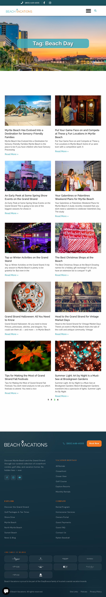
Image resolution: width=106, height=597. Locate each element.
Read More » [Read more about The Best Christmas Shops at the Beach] (62, 275)
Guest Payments (63, 522)
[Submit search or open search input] (95, 11)
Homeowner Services (65, 512)
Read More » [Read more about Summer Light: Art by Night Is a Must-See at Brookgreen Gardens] (62, 396)
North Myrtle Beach (13, 527)
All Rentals (60, 466)
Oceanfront (61, 471)
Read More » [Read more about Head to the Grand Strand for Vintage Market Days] (62, 334)
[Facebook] (6, 477)
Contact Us (61, 532)
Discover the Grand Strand (16, 507)
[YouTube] (19, 477)
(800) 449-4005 (73, 443)
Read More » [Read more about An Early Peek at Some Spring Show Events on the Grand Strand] (11, 213)
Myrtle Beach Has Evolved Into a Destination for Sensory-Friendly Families (24, 133)
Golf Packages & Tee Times (16, 512)
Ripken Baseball (63, 537)
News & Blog (10, 537)
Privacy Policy (96, 591)
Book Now (94, 443)
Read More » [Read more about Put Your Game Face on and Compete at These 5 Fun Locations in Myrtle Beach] (62, 151)
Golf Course (61, 481)
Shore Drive (9, 517)
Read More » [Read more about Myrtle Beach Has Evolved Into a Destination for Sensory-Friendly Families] (11, 154)
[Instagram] (13, 477)
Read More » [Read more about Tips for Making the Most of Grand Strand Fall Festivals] (11, 393)
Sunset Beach (10, 532)
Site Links (74, 591)
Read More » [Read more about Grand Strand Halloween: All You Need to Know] (11, 334)
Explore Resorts (63, 486)
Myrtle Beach (10, 522)
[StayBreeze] (16, 558)
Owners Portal (62, 517)
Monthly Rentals (63, 491)
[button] (88, 11)
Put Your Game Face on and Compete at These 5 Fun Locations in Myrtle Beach (77, 133)
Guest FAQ (60, 527)
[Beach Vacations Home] (25, 443)
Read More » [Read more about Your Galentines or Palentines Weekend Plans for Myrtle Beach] (62, 216)
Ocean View (61, 476)
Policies (84, 591)
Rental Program (63, 507)
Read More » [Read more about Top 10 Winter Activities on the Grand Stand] (11, 275)
